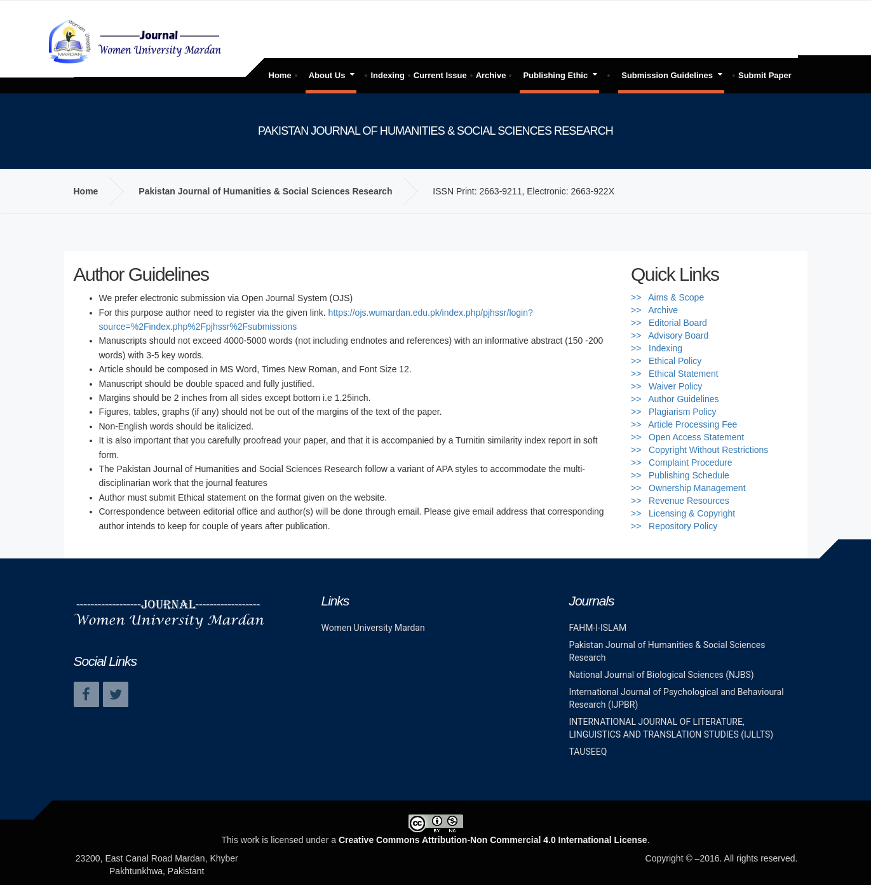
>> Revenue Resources (680, 501)
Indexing (387, 75)
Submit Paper (765, 75)
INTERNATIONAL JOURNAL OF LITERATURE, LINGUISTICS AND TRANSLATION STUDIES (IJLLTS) (671, 728)
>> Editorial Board (669, 323)
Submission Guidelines (667, 75)
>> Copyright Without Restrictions (699, 450)
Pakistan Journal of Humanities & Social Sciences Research (265, 191)
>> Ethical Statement (675, 373)
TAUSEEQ (588, 752)
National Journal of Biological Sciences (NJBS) (661, 675)
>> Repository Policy (674, 526)
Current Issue (440, 75)
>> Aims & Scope (667, 297)
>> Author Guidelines (675, 399)
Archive (491, 75)
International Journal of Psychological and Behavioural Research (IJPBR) (676, 698)
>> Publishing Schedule (680, 475)
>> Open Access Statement (687, 437)
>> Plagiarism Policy (674, 412)
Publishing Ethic (555, 75)
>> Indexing (656, 348)
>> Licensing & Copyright (683, 513)
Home (280, 75)
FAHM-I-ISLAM (598, 628)
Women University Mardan (373, 628)
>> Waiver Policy (666, 386)
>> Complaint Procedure (682, 462)
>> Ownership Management (688, 488)
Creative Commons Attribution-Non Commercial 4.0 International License (493, 840)
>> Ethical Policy (666, 361)
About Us (327, 75)
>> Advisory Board (669, 335)
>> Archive (654, 310)
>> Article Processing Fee (684, 424)
